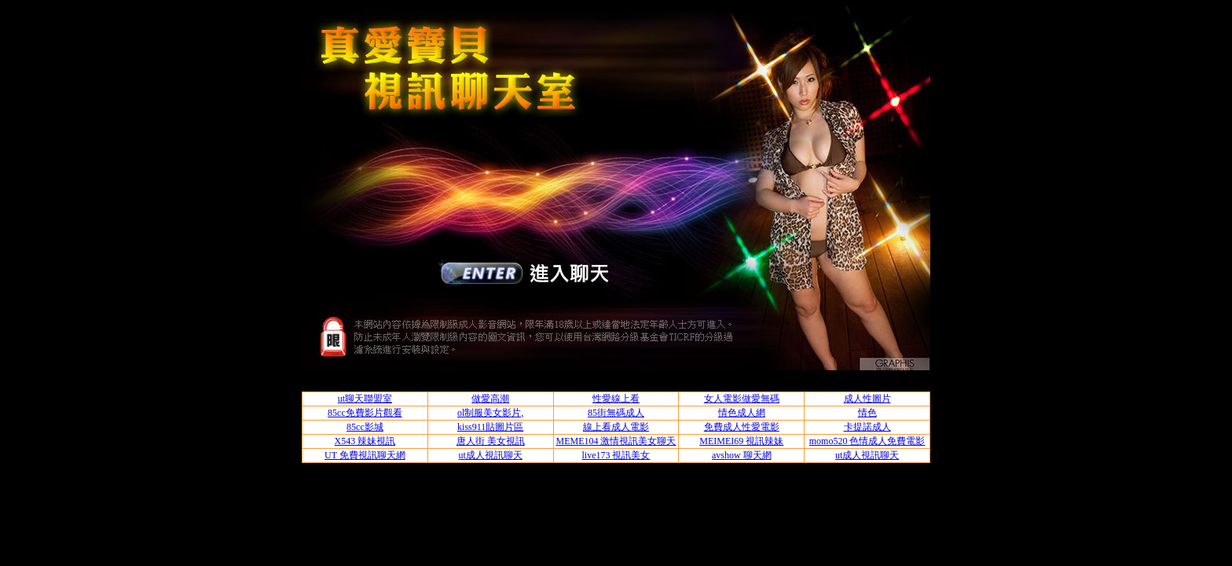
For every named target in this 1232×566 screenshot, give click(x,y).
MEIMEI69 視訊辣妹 (741, 441)
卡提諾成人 (867, 426)
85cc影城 (364, 426)
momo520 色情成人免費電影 (867, 441)
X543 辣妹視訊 (365, 441)
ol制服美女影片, (490, 412)
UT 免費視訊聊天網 (364, 455)
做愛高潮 (490, 398)
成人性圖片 (867, 398)
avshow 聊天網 (742, 455)
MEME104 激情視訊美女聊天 (616, 441)
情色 (867, 412)
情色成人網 (741, 412)
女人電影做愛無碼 (741, 398)
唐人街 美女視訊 (490, 441)
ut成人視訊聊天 (490, 455)
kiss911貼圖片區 (490, 426)
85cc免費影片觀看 (365, 412)
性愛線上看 (616, 398)
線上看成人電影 (616, 426)
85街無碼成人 (616, 412)
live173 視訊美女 (615, 455)
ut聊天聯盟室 (365, 398)
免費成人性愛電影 (741, 426)
